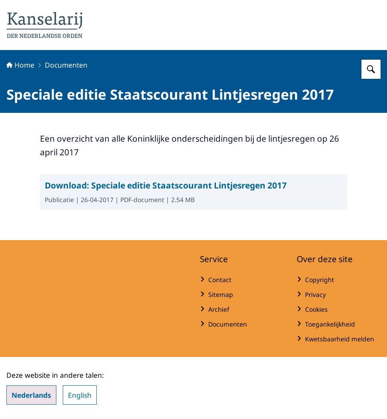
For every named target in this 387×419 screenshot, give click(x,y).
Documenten (66, 65)
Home (20, 65)
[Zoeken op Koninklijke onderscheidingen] (371, 69)
